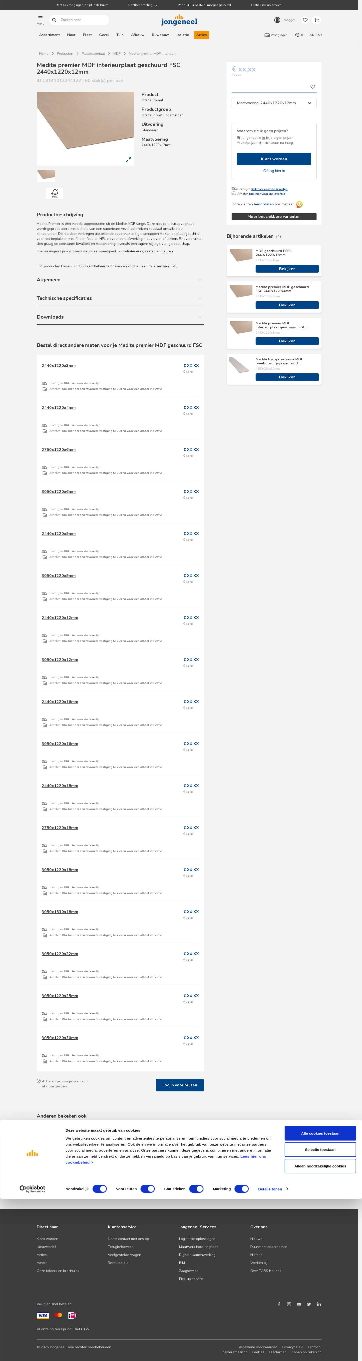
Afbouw (137, 35)
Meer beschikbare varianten (274, 216)
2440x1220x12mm (60, 617)
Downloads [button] (50, 317)
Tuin (120, 35)
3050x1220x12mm (60, 659)
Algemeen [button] (48, 279)
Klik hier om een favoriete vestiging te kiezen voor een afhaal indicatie (112, 389)
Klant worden (274, 159)
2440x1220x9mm (59, 533)
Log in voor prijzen (179, 1085)
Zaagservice (188, 1270)
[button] (40, 20)
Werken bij (258, 1262)
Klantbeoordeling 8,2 (143, 5)
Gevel (104, 35)
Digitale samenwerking (197, 1254)
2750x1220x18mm (60, 828)
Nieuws (256, 1238)
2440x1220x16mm (60, 702)
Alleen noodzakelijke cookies (320, 1328)
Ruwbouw (160, 35)
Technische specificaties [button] (64, 298)
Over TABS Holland (266, 1270)
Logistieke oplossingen (197, 1238)
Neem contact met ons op (128, 1238)
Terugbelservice (120, 1246)
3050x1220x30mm (60, 1038)
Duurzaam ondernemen (268, 1246)
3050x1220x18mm (60, 870)
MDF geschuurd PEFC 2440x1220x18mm (274, 253)
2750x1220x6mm (59, 449)
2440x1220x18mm (60, 786)
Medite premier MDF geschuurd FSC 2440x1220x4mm (282, 289)
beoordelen (264, 204)
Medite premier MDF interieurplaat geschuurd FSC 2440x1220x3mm (280, 325)
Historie (256, 1254)
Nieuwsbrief (46, 1246)
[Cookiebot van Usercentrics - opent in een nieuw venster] (32, 1351)
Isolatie (182, 35)
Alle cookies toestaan (320, 1295)
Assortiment (49, 35)
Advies (42, 1262)
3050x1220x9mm (59, 575)
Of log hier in (274, 171)
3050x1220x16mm (60, 744)
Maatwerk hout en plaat (198, 1246)
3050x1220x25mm (60, 996)
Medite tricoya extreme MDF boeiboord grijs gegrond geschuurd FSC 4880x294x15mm (283, 361)
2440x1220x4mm (59, 407)
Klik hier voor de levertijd (269, 189)
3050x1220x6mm (59, 491)
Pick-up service (191, 1278)
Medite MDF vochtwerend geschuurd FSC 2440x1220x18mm (215, 1168)
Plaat (87, 35)
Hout (71, 35)
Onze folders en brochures (58, 1270)
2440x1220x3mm (59, 365)
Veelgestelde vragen (124, 1254)
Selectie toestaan (320, 1312)
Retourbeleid (118, 1262)
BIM (182, 1262)
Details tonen (270, 1351)
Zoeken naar (54, 20)
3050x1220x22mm (60, 954)
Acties (201, 35)
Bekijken (287, 269)
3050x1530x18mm (60, 912)
